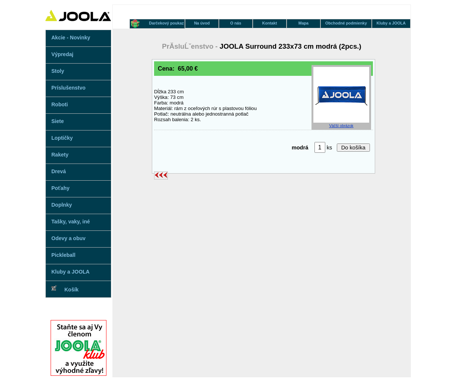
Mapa (303, 23)
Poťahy (60, 188)
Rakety (59, 155)
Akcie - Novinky (70, 38)
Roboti (59, 104)
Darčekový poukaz (166, 23)
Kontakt (269, 23)
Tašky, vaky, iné (70, 222)
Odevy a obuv (68, 238)
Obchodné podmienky (346, 23)
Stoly (57, 71)
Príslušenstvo (68, 88)
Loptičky (62, 138)
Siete (57, 121)
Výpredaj (62, 54)
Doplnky (61, 205)
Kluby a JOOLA (70, 272)
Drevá (58, 171)
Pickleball (63, 255)
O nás (236, 23)
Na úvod (202, 23)
